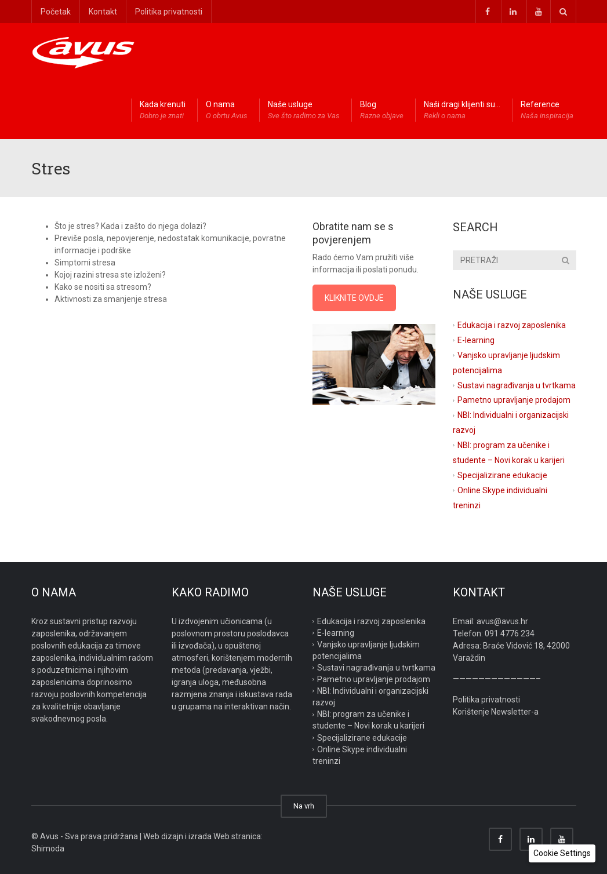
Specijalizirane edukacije (502, 475)
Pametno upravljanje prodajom (513, 400)
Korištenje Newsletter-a (496, 711)
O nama (227, 111)
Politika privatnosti (168, 11)
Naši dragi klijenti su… (462, 111)
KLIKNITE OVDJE (354, 298)
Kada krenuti (163, 111)
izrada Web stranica (224, 836)
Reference (547, 111)
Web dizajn (163, 836)
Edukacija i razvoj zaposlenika (511, 325)
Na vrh (303, 806)
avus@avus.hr (502, 621)
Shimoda (47, 848)
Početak (56, 11)
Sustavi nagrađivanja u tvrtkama (516, 384)
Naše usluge (304, 111)
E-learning (476, 340)
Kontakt (103, 11)
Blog (382, 111)
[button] (562, 853)
